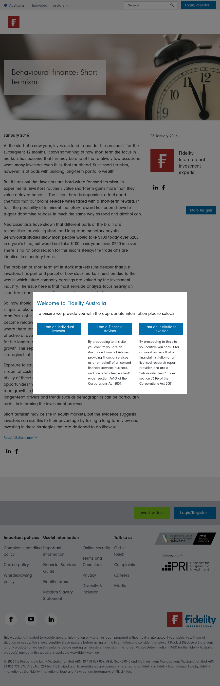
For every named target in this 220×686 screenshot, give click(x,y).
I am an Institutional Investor (161, 329)
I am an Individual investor (59, 329)
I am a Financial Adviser (110, 329)
